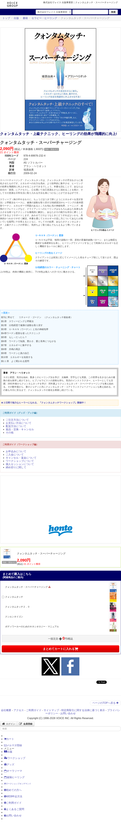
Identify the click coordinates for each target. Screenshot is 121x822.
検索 (113, 12)
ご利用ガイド (33, 710)
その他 (9, 432)
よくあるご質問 (14, 809)
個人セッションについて (20, 464)
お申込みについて (16, 451)
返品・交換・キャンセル (20, 429)
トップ (6, 18)
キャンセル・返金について (21, 457)
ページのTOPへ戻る (105, 703)
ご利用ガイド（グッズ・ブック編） (20, 413)
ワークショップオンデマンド (17, 784)
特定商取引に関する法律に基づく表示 (83, 710)
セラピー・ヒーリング (44, 18)
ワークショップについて (20, 461)
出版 (16, 18)
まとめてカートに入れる (60, 648)
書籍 (25, 18)
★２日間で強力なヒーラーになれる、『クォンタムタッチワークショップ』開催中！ (43, 402)
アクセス (19, 710)
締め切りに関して (16, 467)
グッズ (9, 764)
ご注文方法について (17, 419)
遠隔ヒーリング (14, 777)
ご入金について (15, 454)
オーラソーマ (13, 770)
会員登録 (25, 724)
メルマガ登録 (13, 745)
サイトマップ (51, 710)
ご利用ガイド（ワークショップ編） (20, 444)
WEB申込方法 (13, 796)
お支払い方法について (18, 423)
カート (9, 739)
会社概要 (6, 710)
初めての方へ (13, 790)
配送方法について (16, 426)
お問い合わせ (68, 713)
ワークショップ (14, 758)
